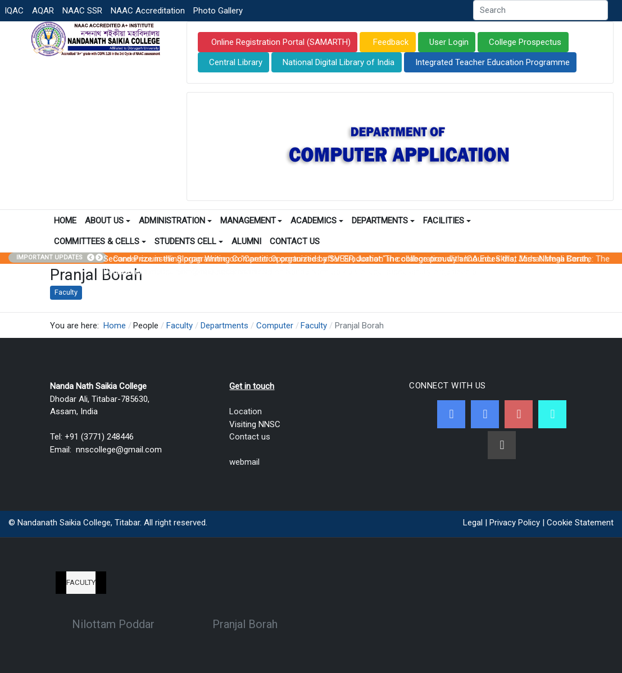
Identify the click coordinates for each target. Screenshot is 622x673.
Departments (383, 221)
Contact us (249, 437)
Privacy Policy (514, 523)
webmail (244, 462)
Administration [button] (175, 221)
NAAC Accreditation (148, 11)
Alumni (246, 241)
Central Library (235, 62)
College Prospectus (525, 42)
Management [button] (251, 221)
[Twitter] (485, 414)
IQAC (14, 11)
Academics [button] (316, 221)
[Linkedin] (502, 445)
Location (245, 411)
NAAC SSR (82, 11)
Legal (473, 523)
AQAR (43, 11)
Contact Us (295, 241)
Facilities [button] (447, 221)
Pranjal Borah (245, 624)
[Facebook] (451, 414)
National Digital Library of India (338, 62)
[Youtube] (519, 414)
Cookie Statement (580, 523)
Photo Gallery (218, 11)
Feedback (389, 42)
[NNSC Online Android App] (552, 414)
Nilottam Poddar (113, 624)
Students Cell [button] (189, 241)
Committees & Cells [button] (100, 241)
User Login (449, 42)
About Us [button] (107, 221)
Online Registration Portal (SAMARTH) (280, 42)
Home (65, 221)
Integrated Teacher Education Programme (492, 62)
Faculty (81, 582)
